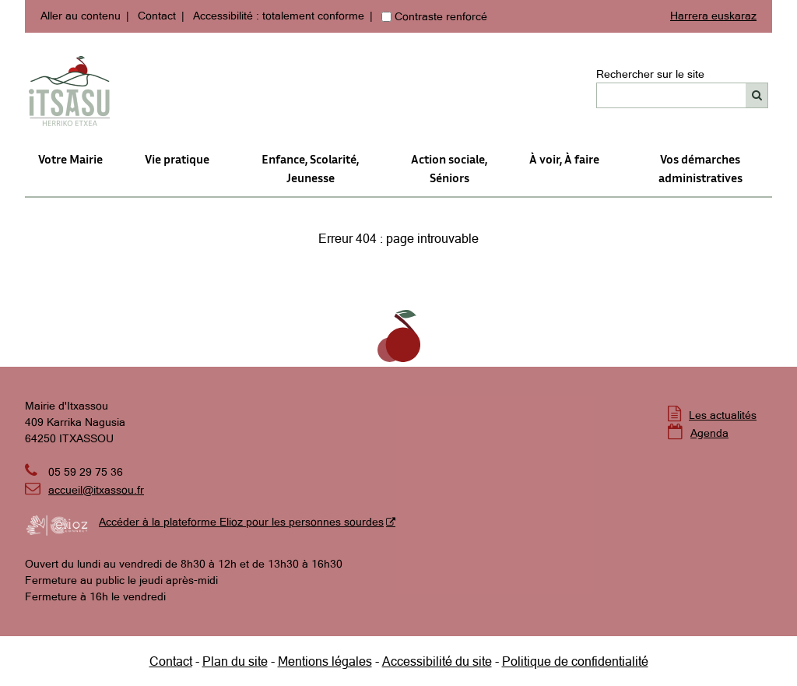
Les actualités (723, 415)
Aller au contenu (80, 15)
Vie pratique (177, 159)
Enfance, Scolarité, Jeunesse (310, 168)
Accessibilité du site (437, 661)
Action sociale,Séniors (449, 168)
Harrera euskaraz (713, 15)
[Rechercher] (757, 95)
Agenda (709, 433)
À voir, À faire (564, 159)
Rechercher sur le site (650, 74)
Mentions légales (325, 661)
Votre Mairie (70, 159)
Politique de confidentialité (575, 661)
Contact (157, 15)
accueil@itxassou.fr (96, 490)
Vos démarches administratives (700, 168)
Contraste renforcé (441, 16)
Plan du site (235, 661)
